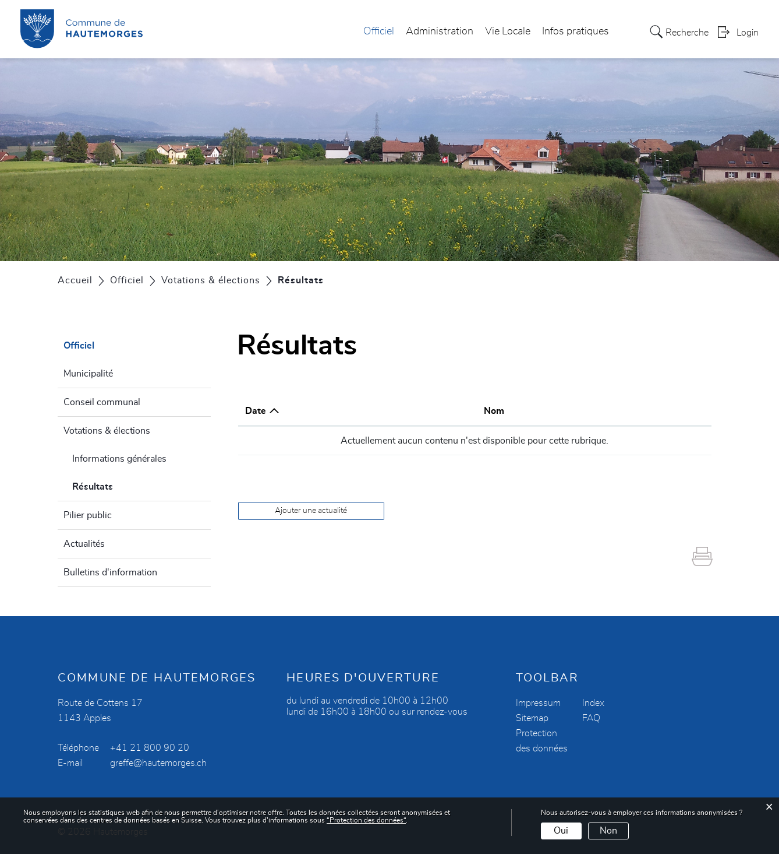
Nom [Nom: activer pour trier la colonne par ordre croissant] (494, 411)
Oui (561, 830)
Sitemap (532, 718)
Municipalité (88, 373)
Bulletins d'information (110, 572)
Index (593, 703)
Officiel (378, 31)
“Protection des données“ (366, 820)
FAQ (591, 718)
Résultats (120, 485)
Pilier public (87, 515)
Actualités (84, 544)
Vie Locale (507, 31)
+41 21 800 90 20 (149, 748)
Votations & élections (106, 430)
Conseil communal (101, 402)
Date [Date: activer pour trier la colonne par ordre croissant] (255, 411)
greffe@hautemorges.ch (158, 763)
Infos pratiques (575, 31)
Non (608, 830)
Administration (439, 31)
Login (747, 32)
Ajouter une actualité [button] (311, 511)
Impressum (538, 703)
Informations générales (119, 458)
